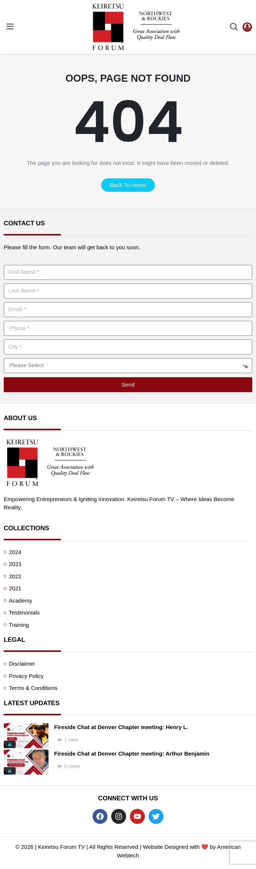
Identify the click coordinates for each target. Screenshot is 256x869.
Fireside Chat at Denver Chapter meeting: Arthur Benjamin (131, 753)
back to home (128, 185)
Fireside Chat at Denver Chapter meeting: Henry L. (121, 727)
